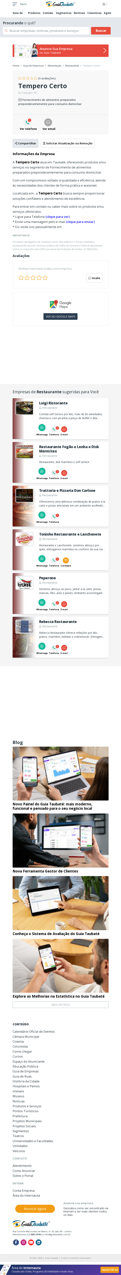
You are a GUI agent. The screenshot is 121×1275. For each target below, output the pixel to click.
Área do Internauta (26, 1195)
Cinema (18, 1041)
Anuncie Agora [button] (35, 1208)
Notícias (79, 13)
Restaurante (72, 65)
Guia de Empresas (33, 65)
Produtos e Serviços (27, 1106)
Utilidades (20, 1146)
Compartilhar (25, 143)
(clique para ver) (58, 216)
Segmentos (64, 13)
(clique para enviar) (80, 222)
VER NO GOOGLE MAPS (60, 316)
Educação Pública (25, 1066)
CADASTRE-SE (109, 1269)
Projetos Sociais (24, 1126)
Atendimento (22, 1165)
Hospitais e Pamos (26, 1086)
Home (16, 65)
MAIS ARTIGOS (60, 1004)
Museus (18, 1096)
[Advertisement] (61, 356)
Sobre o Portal (23, 1175)
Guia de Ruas (22, 1076)
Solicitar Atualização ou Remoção (68, 143)
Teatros (18, 1136)
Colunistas (94, 13)
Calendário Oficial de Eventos (34, 1031)
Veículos (19, 1151)
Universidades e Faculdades (33, 1141)
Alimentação (54, 65)
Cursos (18, 1056)
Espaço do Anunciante (29, 1061)
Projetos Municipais (27, 1121)
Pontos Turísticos (25, 1111)
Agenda (109, 13)
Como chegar (22, 1051)
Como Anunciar (24, 1171)
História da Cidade (26, 1081)
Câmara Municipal (26, 1036)
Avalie (94, 278)
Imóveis (18, 1091)
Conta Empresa (24, 1190)
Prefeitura (20, 1116)
